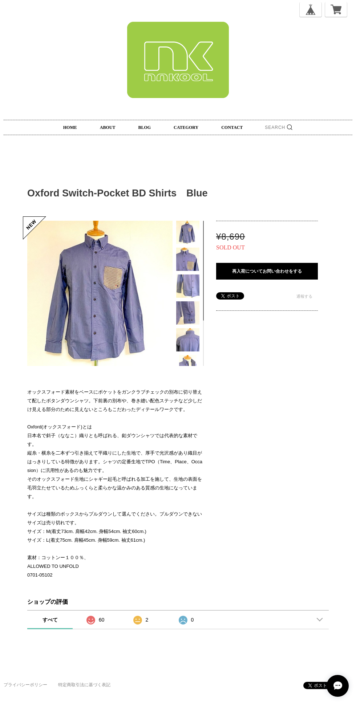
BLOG (144, 127)
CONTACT (232, 127)
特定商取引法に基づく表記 (84, 684)
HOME (70, 127)
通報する (304, 296)
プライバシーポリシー (25, 684)
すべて (50, 620)
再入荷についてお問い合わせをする (267, 271)
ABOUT (108, 127)
